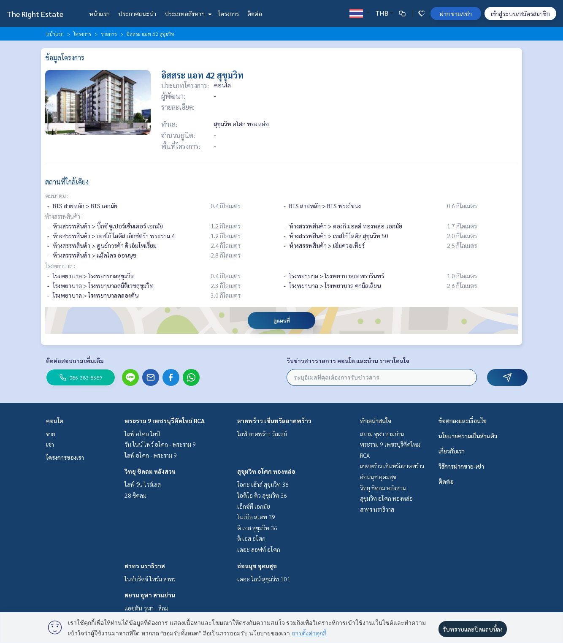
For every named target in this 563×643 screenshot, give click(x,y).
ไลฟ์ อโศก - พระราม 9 (151, 455)
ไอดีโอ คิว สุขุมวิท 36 (262, 495)
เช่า (50, 444)
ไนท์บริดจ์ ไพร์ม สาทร (150, 579)
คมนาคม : (56, 195)
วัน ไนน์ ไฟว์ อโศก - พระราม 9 (160, 444)
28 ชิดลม (135, 495)
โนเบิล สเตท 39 (256, 517)
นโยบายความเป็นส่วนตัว (467, 436)
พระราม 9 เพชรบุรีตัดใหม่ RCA (165, 420)
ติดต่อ (254, 13)
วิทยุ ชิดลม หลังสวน (150, 471)
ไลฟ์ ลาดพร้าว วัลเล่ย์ (262, 433)
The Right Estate (35, 14)
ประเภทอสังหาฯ (187, 13)
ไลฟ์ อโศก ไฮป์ (142, 433)
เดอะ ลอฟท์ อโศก (258, 549)
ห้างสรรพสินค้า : (64, 216)
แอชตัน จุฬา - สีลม (146, 608)
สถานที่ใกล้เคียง (67, 181)
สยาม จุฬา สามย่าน (150, 595)
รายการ (109, 33)
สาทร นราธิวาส (145, 566)
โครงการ (228, 13)
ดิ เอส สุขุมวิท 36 (257, 528)
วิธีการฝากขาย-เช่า (461, 466)
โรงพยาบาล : (60, 265)
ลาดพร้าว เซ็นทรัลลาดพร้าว (274, 420)
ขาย (50, 433)
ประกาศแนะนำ (137, 13)
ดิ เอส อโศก (251, 538)
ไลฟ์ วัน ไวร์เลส (143, 484)
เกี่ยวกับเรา (451, 451)
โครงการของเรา (65, 457)
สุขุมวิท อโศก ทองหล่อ (266, 471)
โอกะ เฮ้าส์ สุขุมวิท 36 (263, 484)
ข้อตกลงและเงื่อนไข (462, 420)
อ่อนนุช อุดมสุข (257, 566)
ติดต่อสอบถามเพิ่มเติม (75, 360)
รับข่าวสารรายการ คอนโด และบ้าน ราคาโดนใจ (348, 360)
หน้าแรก (99, 13)
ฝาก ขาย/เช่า (456, 13)
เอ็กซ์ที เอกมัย (253, 506)
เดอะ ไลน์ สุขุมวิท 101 (263, 579)
